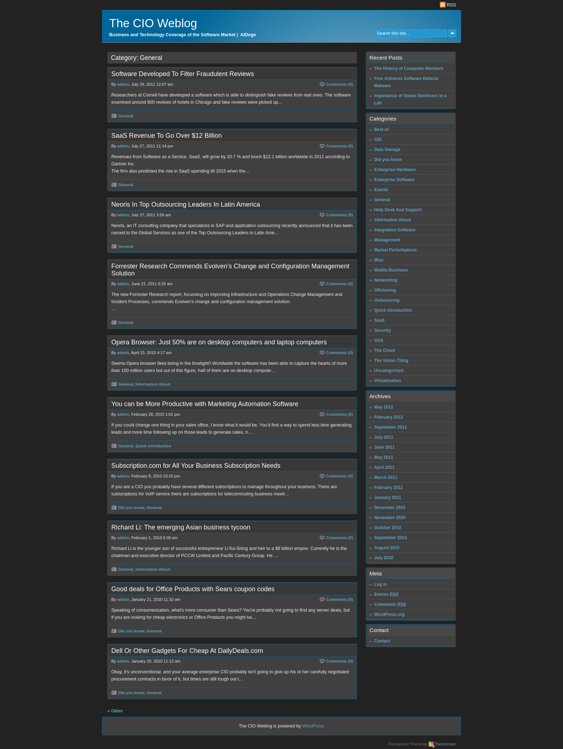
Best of (381, 129)
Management (387, 239)
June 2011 (384, 447)
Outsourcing (387, 300)
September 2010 (390, 537)
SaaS (379, 320)
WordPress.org (389, 614)
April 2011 (384, 467)
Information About (152, 384)
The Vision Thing (391, 360)
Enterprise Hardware (395, 169)
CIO (378, 139)
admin (123, 84)
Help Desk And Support (398, 209)
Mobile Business (391, 270)
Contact (382, 641)
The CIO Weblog (153, 23)
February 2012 (388, 417)
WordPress (313, 726)
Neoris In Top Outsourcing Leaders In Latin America (185, 204)
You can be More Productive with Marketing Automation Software (204, 404)
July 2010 (383, 557)
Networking (385, 280)
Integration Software (394, 229)
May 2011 (383, 457)
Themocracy (445, 744)
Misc (378, 260)
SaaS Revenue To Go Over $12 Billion (166, 135)
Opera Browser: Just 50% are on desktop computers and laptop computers (219, 342)
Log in (380, 584)
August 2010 (387, 547)
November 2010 (390, 517)
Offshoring (385, 290)
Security (382, 330)
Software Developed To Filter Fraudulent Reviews (182, 73)
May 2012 (383, 407)
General (125, 116)
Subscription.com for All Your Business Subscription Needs (195, 465)
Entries (386, 594)
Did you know (131, 507)
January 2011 (387, 497)
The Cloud (384, 350)
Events (381, 189)
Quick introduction (153, 446)
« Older (115, 710)
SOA (378, 340)
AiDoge (248, 34)
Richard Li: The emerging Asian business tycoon (180, 527)
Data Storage (387, 149)
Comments (390, 604)
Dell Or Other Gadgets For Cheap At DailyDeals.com (187, 650)
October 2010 (387, 527)
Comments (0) (339, 84)
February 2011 (388, 487)
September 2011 (390, 427)
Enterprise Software (394, 179)
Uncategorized (389, 370)
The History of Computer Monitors (408, 68)
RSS (448, 5)
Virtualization (387, 380)
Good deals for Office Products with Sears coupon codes (193, 589)
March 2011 (385, 477)
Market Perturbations (395, 250)
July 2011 (383, 437)
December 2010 (389, 507)
